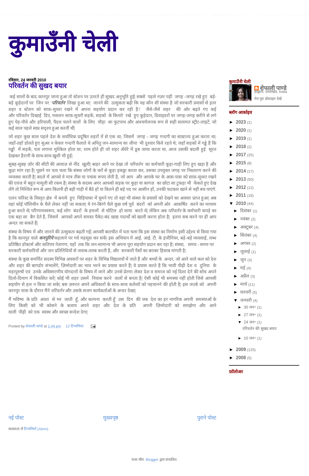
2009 (241, 349)
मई (243, 267)
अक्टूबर (247, 227)
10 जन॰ (250, 338)
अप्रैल (245, 276)
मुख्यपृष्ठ (110, 418)
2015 (241, 162)
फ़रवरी (246, 292)
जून (243, 259)
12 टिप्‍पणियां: (75, 326)
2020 (241, 130)
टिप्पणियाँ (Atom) (36, 429)
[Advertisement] (112, 372)
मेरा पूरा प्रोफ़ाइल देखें (268, 99)
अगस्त (245, 243)
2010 (241, 203)
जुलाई (245, 251)
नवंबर (245, 218)
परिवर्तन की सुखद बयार (37, 86)
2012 (241, 187)
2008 (241, 357)
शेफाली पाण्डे (273, 88)
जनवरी (246, 300)
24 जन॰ (250, 322)
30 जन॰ (250, 307)
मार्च (244, 284)
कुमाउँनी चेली (62, 43)
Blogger (152, 459)
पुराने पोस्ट (206, 418)
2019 (241, 138)
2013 (241, 179)
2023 (241, 122)
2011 (241, 195)
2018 (241, 146)
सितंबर (246, 235)
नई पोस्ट (16, 418)
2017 (241, 154)
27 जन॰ (250, 314)
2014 (241, 171)
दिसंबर (246, 210)
